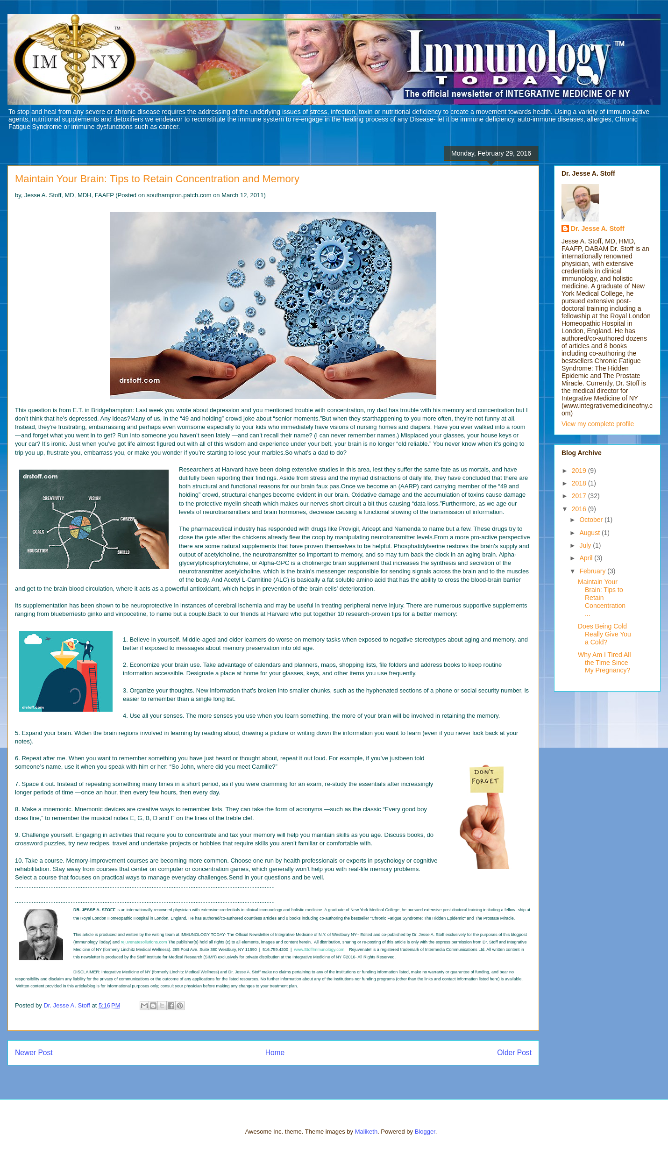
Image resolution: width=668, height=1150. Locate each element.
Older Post (514, 1053)
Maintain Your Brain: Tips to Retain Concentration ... (601, 597)
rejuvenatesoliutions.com (144, 942)
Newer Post (34, 1053)
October (591, 519)
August (590, 532)
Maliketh (366, 1131)
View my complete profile (597, 424)
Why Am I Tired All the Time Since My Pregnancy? (604, 662)
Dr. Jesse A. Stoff (598, 228)
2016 (580, 509)
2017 (580, 496)
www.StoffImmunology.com (319, 949)
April (586, 558)
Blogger (425, 1131)
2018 (580, 483)
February (593, 571)
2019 (580, 470)
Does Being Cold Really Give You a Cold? (604, 634)
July (586, 545)
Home (275, 1053)
